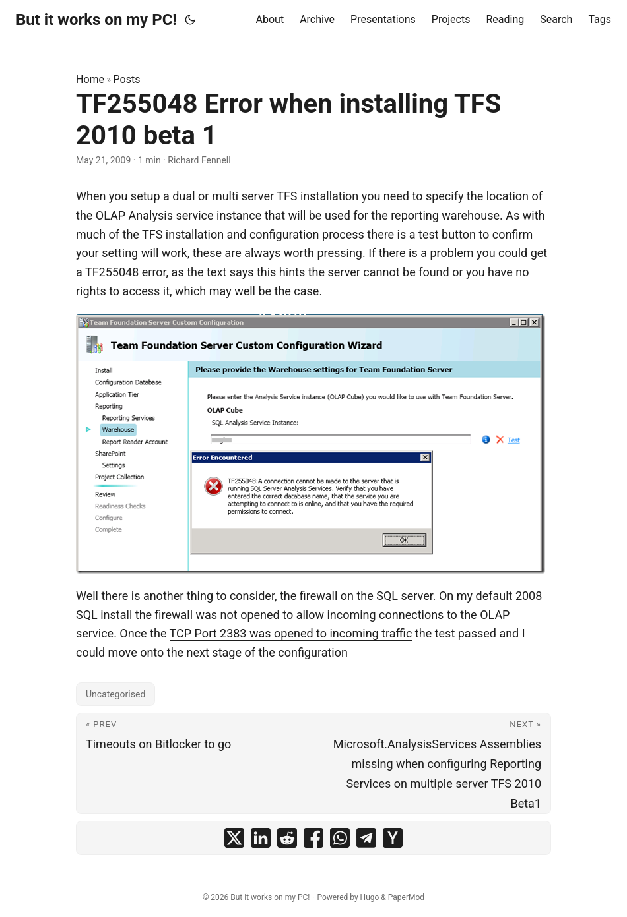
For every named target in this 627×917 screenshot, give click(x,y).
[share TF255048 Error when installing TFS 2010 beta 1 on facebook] (313, 838)
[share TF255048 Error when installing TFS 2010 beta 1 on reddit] (287, 838)
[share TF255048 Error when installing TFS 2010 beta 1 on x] (234, 838)
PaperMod (406, 897)
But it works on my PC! (96, 20)
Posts (127, 79)
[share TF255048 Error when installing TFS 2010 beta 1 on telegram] (366, 838)
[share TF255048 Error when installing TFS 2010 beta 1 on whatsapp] (340, 838)
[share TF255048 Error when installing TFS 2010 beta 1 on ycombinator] (393, 838)
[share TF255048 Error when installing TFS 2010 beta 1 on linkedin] (261, 838)
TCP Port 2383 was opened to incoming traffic (291, 633)
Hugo (370, 897)
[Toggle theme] (190, 20)
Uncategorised (115, 694)
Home (90, 79)
